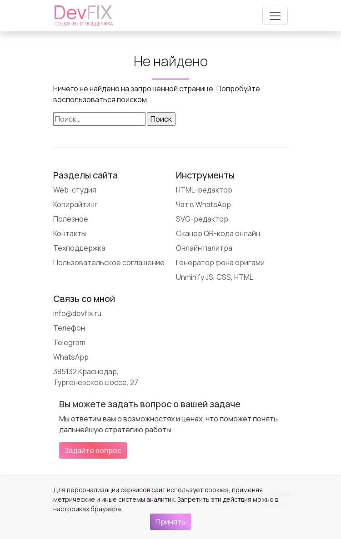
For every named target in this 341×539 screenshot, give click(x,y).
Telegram (69, 342)
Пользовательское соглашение (109, 262)
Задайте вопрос (191, 450)
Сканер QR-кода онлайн (218, 233)
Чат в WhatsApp (203, 204)
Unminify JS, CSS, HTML (214, 277)
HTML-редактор (204, 190)
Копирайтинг (75, 204)
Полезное (70, 219)
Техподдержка (79, 248)
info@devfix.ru (77, 313)
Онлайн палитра (204, 248)
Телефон (69, 328)
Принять (170, 522)
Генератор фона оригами (220, 262)
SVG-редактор (202, 219)
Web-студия (74, 190)
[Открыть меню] (275, 16)
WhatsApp (71, 357)
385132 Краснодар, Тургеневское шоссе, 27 (95, 376)
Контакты (69, 233)
